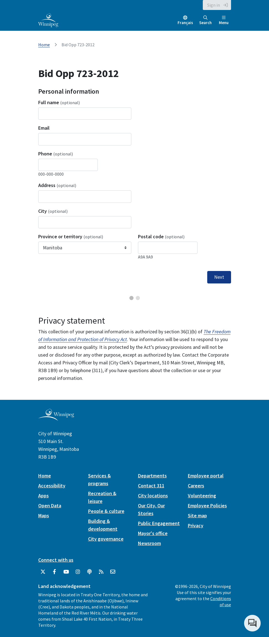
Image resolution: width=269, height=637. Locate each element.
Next (219, 277)
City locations (153, 495)
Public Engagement (159, 523)
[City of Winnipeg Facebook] (54, 572)
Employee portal (206, 475)
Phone (55, 153)
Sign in (213, 5)
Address (57, 185)
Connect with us (55, 560)
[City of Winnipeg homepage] (56, 418)
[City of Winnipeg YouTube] (66, 572)
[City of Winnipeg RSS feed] (101, 572)
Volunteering (202, 495)
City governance (106, 539)
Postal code (161, 236)
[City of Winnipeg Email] (112, 572)
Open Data (49, 505)
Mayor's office (153, 533)
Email (44, 128)
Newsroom (149, 543)
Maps (43, 515)
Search (205, 20)
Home (44, 44)
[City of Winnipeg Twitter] (43, 572)
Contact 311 (151, 485)
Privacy (195, 525)
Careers (196, 485)
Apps (43, 495)
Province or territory (70, 236)
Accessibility (51, 485)
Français (185, 22)
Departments (152, 475)
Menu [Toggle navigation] (224, 20)
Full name (59, 102)
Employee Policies (207, 505)
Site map (197, 515)
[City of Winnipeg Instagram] (78, 572)
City (53, 211)
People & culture (106, 511)
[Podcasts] (89, 572)
